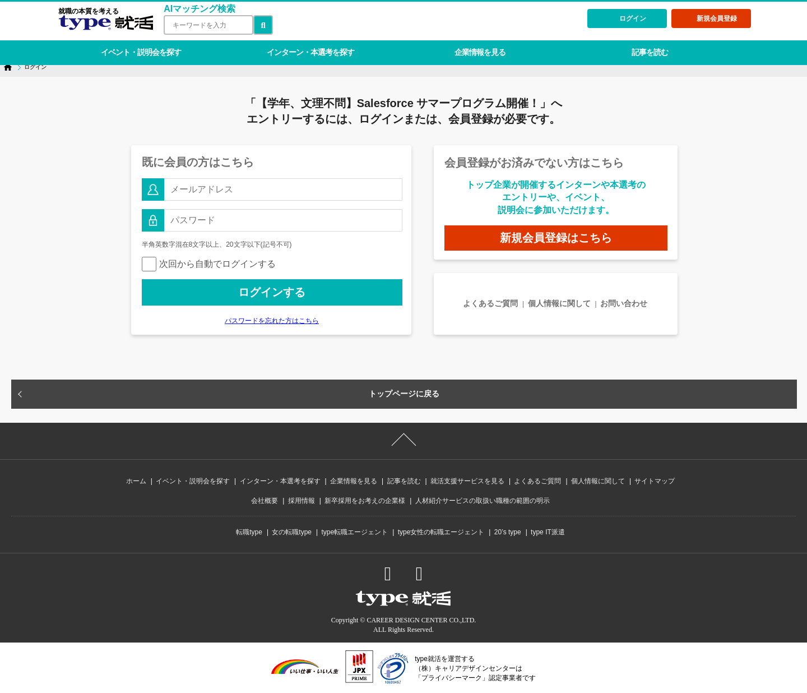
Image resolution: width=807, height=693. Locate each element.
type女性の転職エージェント (441, 532)
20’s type (507, 532)
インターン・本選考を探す (306, 47)
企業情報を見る (472, 47)
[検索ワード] (206, 25)
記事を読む (640, 47)
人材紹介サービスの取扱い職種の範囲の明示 (482, 501)
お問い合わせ (623, 303)
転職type (249, 532)
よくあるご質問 (490, 303)
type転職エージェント (355, 532)
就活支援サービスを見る (467, 481)
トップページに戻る (404, 393)
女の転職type (292, 532)
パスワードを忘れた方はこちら (272, 321)
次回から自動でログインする (209, 264)
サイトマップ (654, 481)
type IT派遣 (548, 532)
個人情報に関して (559, 303)
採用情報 (301, 501)
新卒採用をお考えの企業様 (364, 501)
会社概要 (264, 501)
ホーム (136, 481)
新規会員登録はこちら (556, 238)
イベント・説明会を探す (139, 47)
